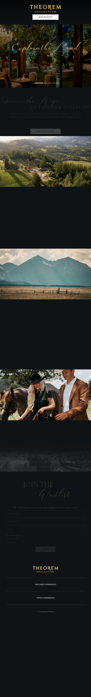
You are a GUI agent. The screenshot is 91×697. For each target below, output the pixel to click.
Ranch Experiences (45, 598)
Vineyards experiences (45, 584)
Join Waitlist (45, 17)
